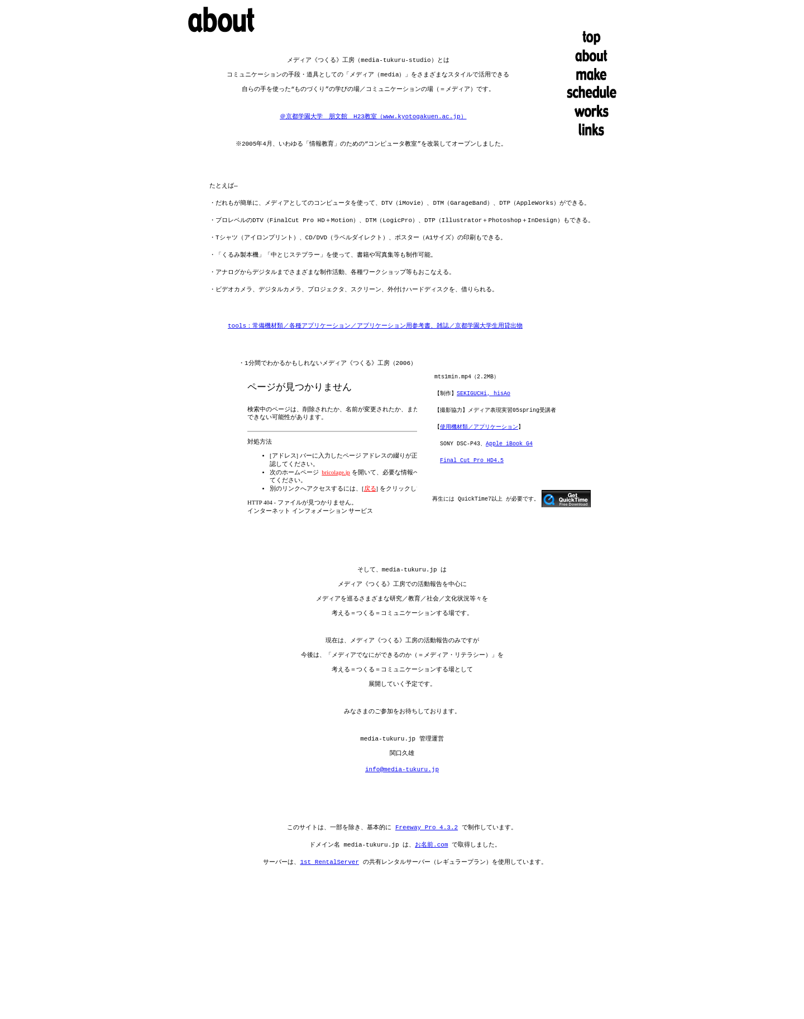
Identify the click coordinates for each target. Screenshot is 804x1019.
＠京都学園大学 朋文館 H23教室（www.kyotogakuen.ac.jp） (373, 120)
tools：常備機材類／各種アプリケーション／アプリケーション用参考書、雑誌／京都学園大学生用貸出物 (375, 329)
